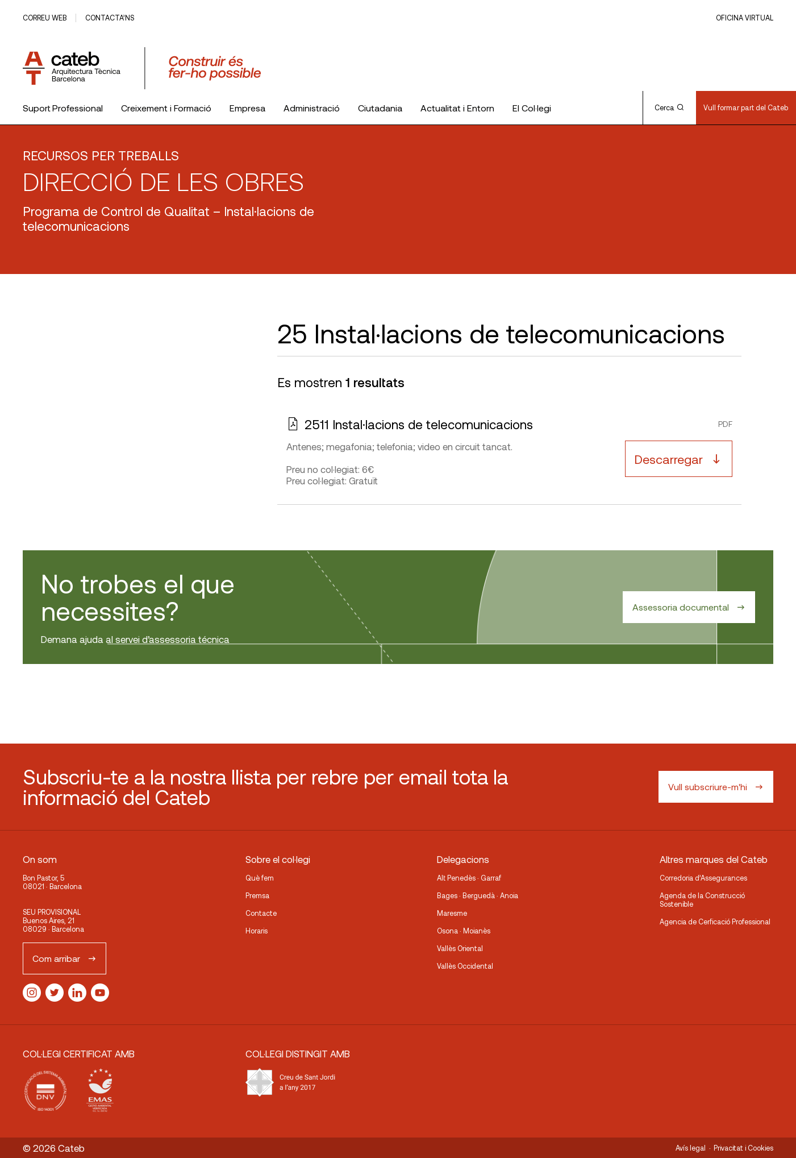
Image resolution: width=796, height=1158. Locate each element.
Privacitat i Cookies (743, 1148)
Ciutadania (380, 107)
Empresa (247, 107)
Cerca (669, 107)
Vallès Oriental (460, 948)
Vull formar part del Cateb (745, 107)
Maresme (452, 913)
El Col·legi (531, 107)
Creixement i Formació (166, 107)
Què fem (259, 878)
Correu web (44, 18)
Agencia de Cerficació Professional (715, 921)
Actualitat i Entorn (457, 107)
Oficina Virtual (744, 18)
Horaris (256, 931)
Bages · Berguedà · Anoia (477, 895)
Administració (312, 107)
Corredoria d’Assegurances (703, 878)
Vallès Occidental (465, 966)
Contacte (261, 913)
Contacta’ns (109, 18)
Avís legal (691, 1148)
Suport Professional (63, 107)
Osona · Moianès (463, 931)
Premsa (257, 895)
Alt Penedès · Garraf (469, 878)
